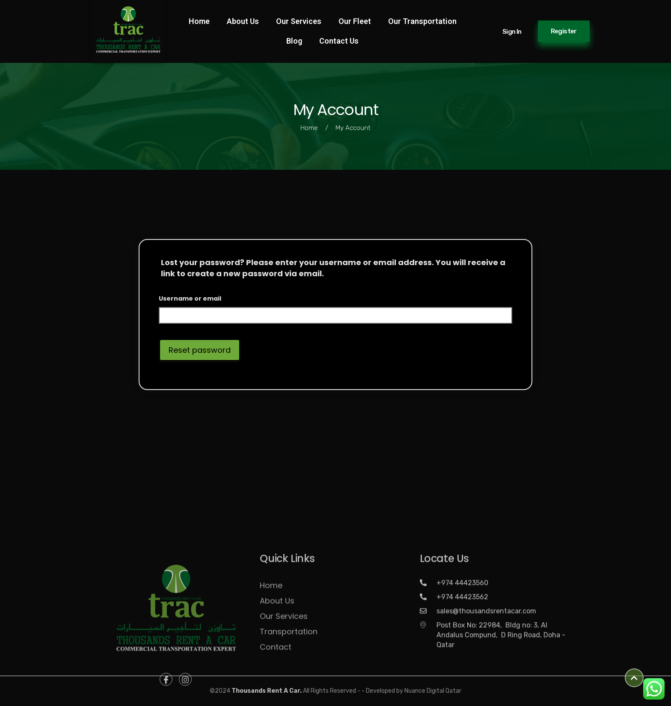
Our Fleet (354, 21)
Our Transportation (422, 21)
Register (564, 31)
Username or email (190, 298)
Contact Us (339, 40)
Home (199, 21)
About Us (243, 21)
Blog (294, 40)
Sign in (512, 31)
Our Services (298, 21)
